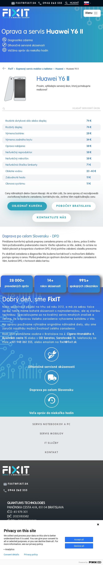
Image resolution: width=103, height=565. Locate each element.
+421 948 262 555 (20, 342)
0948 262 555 (52, 3)
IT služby (51, 443)
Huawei (59, 68)
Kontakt (51, 452)
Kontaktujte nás (51, 217)
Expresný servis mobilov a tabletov (34, 68)
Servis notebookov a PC (51, 424)
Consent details (11, 554)
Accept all (79, 539)
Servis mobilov (51, 434)
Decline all (79, 545)
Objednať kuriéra (27, 206)
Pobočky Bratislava (74, 206)
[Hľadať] (72, 3)
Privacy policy (31, 554)
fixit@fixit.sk (26, 3)
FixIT (10, 68)
